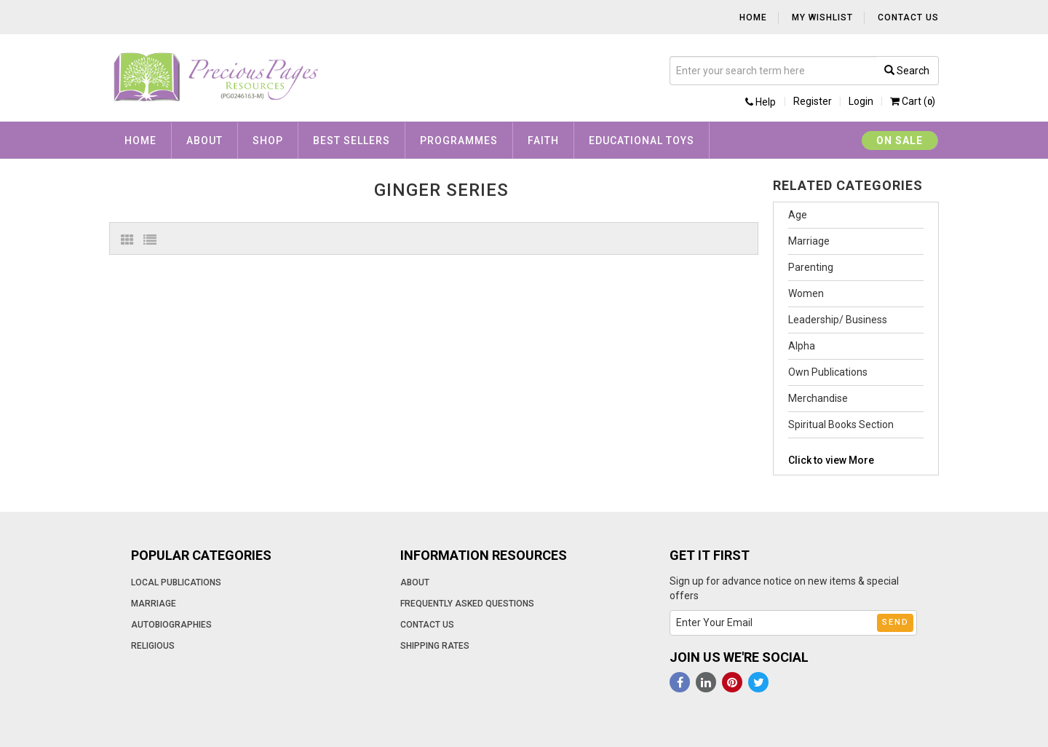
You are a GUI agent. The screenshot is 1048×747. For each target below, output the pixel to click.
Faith (543, 140)
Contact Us (908, 17)
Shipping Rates (434, 646)
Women (806, 293)
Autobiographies (171, 625)
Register (812, 101)
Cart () (912, 101)
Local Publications (176, 582)
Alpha (801, 346)
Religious (153, 646)
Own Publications (828, 372)
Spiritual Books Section (841, 424)
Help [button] (760, 102)
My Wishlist (822, 17)
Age (797, 215)
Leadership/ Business (837, 319)
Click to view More (831, 460)
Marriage (809, 241)
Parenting (810, 267)
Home (753, 17)
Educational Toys (641, 140)
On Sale (899, 140)
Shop (268, 140)
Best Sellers (351, 140)
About (204, 140)
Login (861, 101)
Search (906, 70)
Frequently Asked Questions (467, 603)
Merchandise (818, 398)
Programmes (459, 140)
